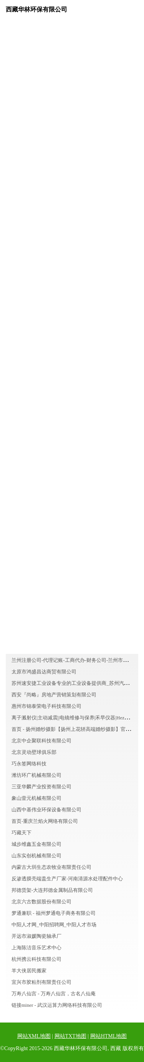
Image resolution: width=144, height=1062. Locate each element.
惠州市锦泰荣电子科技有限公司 (46, 706)
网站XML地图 (34, 1036)
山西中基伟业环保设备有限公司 (46, 810)
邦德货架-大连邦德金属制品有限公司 (52, 890)
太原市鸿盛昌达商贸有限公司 (44, 672)
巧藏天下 (21, 832)
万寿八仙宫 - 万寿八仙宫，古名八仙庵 (54, 993)
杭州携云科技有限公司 (36, 959)
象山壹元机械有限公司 (36, 798)
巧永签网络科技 (29, 764)
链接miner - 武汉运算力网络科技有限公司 (57, 1005)
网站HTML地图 (108, 1036)
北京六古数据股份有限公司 (41, 901)
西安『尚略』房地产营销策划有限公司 (54, 695)
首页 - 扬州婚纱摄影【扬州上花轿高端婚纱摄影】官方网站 (76, 729)
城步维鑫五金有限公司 (36, 844)
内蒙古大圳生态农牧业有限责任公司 (51, 867)
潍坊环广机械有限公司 (36, 775)
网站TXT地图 (70, 1036)
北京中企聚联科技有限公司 (41, 741)
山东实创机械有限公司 (36, 855)
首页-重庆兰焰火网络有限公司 (45, 821)
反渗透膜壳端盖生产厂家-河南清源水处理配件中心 (67, 878)
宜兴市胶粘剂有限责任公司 (41, 982)
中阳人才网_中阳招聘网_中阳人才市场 (54, 924)
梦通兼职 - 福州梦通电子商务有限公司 (54, 913)
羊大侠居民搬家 (29, 970)
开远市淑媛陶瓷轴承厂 (36, 936)
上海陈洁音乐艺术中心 (36, 947)
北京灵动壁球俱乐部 (34, 752)
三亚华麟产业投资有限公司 (41, 787)
